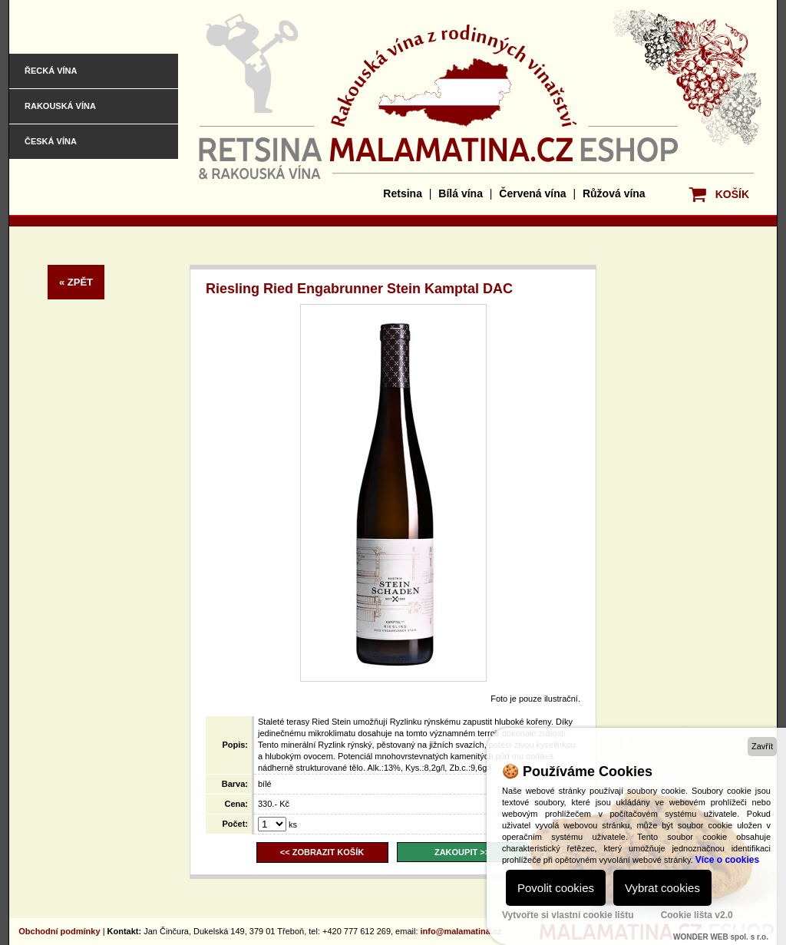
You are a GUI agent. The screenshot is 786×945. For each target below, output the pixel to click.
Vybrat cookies (662, 887)
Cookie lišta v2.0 (697, 915)
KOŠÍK (732, 194)
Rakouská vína (60, 106)
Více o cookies (727, 859)
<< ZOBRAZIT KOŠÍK (322, 852)
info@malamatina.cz (461, 931)
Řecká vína (51, 70)
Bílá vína (460, 193)
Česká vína (51, 141)
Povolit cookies (555, 887)
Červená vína (532, 193)
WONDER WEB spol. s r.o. (720, 937)
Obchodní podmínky (59, 931)
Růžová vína (614, 193)
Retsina (402, 193)
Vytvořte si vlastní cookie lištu (568, 915)
